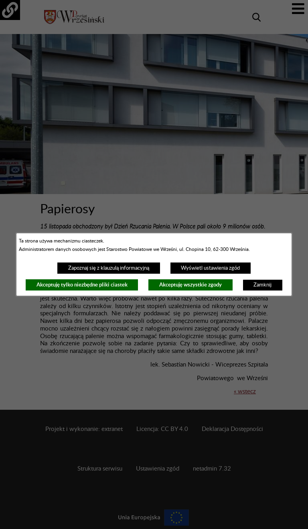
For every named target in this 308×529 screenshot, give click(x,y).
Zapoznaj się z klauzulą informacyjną (108, 268)
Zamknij (262, 285)
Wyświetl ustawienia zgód (210, 268)
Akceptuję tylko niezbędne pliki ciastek (82, 285)
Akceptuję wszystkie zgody (190, 285)
